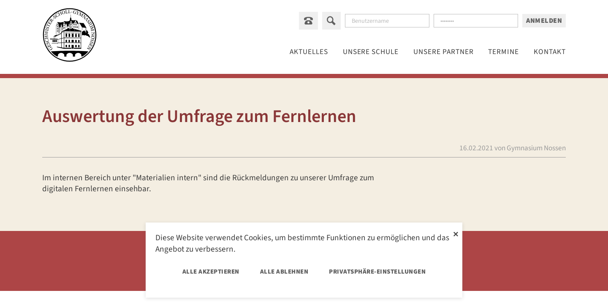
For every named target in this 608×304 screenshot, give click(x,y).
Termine (504, 52)
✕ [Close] (456, 233)
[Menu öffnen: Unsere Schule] (371, 52)
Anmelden (544, 21)
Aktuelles (309, 52)
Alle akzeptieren (210, 271)
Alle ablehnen (284, 271)
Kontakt (550, 52)
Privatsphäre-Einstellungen (377, 271)
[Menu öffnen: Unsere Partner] (444, 52)
